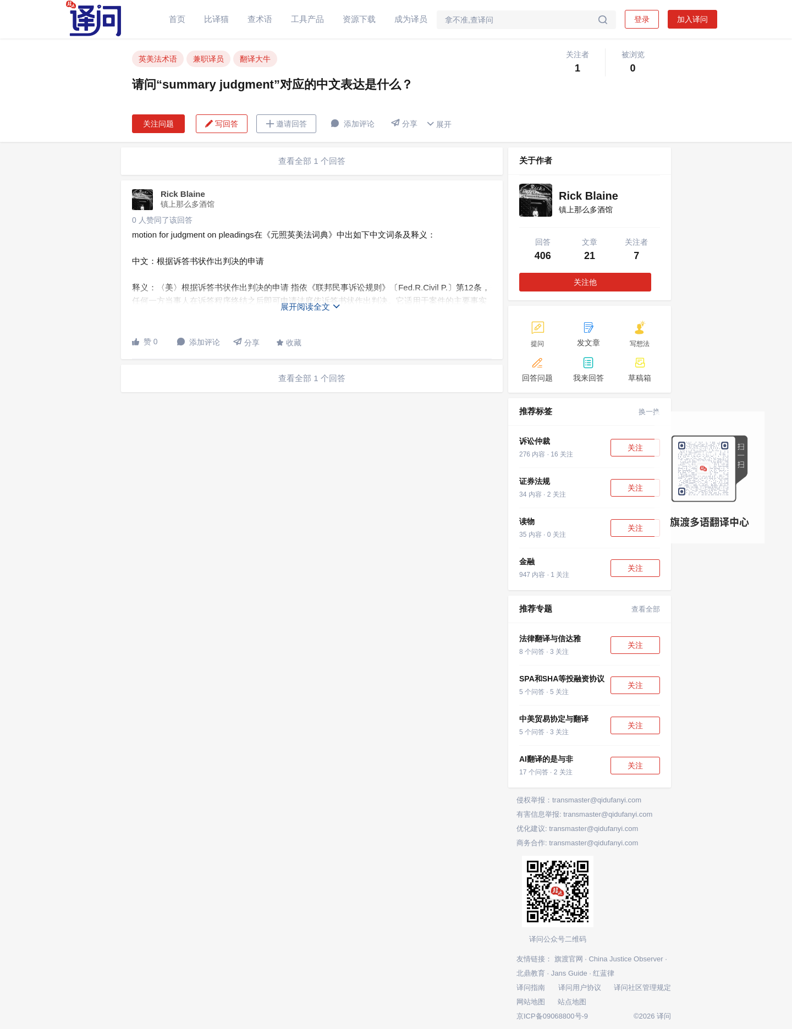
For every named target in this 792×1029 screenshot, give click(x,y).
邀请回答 (286, 123)
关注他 (585, 282)
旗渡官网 (568, 959)
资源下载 (359, 19)
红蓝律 (603, 973)
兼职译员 (208, 58)
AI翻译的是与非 (546, 759)
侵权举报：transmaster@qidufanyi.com (578, 800)
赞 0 (145, 341)
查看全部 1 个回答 (311, 161)
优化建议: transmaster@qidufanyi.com (577, 828)
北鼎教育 (530, 973)
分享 (404, 123)
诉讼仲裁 (534, 441)
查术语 (260, 19)
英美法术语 (158, 58)
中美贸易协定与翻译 (553, 718)
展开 (439, 124)
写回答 (221, 123)
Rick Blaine (183, 194)
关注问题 (158, 123)
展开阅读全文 (310, 306)
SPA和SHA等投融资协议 (561, 678)
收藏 (288, 342)
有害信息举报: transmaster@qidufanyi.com (584, 814)
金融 (527, 561)
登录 (642, 19)
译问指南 (530, 987)
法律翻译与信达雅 (550, 638)
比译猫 (216, 19)
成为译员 (410, 19)
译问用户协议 (579, 987)
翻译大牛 (255, 58)
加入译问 (692, 19)
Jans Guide (569, 973)
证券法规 (534, 481)
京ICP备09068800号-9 (552, 1016)
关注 (635, 447)
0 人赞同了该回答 (162, 220)
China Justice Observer (625, 959)
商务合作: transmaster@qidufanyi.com (577, 843)
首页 (177, 19)
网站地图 (530, 1002)
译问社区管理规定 (642, 987)
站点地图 (572, 1002)
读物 (527, 521)
